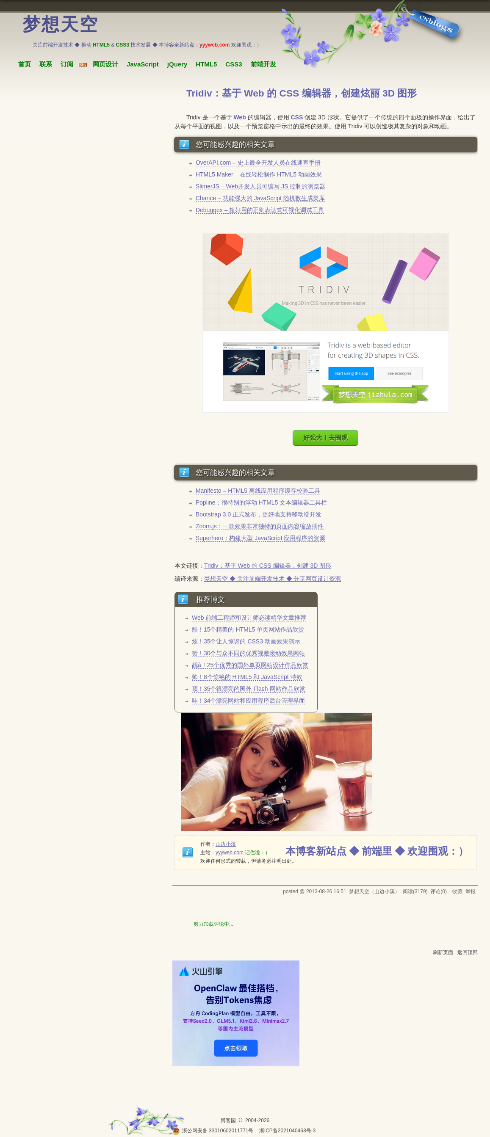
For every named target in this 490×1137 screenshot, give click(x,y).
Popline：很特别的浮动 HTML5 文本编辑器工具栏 (261, 502)
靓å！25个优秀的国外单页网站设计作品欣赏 (250, 665)
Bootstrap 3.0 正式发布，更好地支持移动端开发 (258, 514)
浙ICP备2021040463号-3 (287, 1131)
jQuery (177, 64)
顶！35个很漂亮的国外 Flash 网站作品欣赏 (248, 688)
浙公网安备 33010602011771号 (213, 1131)
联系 (45, 64)
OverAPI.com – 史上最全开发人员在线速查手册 (258, 162)
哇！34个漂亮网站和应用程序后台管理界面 (248, 700)
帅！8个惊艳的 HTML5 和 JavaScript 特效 (247, 676)
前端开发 (263, 64)
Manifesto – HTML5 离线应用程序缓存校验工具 (258, 490)
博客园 (228, 1120)
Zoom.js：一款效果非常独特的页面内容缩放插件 (260, 526)
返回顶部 (467, 952)
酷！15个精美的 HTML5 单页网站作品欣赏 (248, 629)
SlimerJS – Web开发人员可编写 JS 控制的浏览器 (260, 186)
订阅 (67, 64)
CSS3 (233, 64)
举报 (470, 891)
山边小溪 (226, 844)
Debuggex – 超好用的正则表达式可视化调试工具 (260, 210)
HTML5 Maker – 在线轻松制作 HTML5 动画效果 (259, 174)
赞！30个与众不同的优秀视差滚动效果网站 (248, 653)
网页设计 (105, 64)
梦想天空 (60, 24)
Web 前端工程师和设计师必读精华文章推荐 (249, 617)
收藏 (457, 891)
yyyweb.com (230, 853)
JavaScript (143, 64)
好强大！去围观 (325, 437)
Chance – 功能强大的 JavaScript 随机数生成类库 (260, 198)
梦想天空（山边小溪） (374, 891)
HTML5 (206, 64)
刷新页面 (443, 952)
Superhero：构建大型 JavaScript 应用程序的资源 (261, 538)
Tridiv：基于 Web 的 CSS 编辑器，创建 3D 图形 (267, 565)
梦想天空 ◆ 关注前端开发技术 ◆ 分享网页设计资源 (272, 578)
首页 (24, 64)
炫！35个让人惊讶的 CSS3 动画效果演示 (246, 641)
